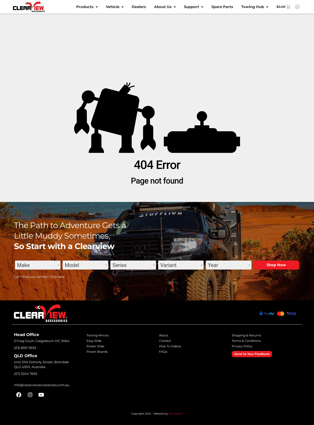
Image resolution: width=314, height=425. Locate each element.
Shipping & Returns (249, 335)
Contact (166, 340)
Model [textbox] (72, 265)
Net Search (176, 413)
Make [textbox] (23, 265)
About (164, 335)
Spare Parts (216, 7)
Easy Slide (96, 340)
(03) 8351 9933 (25, 348)
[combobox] (38, 265)
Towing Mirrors (100, 335)
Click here (57, 277)
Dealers (133, 7)
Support (187, 7)
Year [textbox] (213, 265)
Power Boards (99, 351)
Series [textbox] (120, 265)
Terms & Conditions (249, 340)
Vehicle (109, 7)
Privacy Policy (244, 346)
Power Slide (97, 346)
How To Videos (172, 346)
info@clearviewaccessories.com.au (41, 385)
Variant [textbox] (168, 265)
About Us (159, 7)
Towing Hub (248, 7)
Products (81, 7)
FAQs (164, 351)
